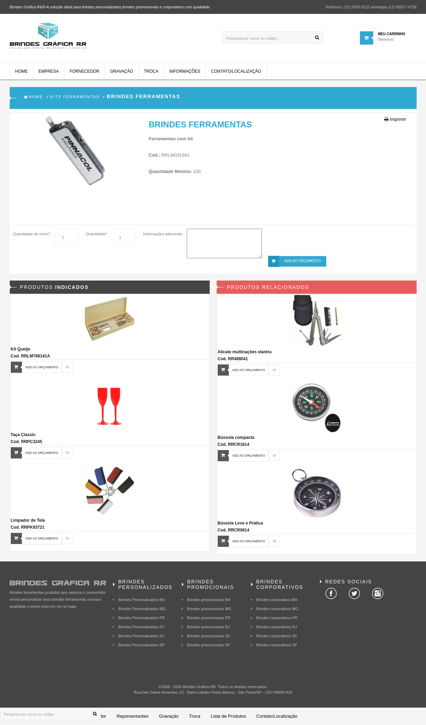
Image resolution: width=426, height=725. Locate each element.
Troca (151, 71)
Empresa (49, 71)
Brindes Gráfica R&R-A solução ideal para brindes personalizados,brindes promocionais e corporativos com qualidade (110, 7)
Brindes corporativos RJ (276, 627)
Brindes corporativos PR (277, 618)
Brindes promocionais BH (208, 600)
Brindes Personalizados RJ (141, 627)
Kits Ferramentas (75, 97)
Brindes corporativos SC (277, 636)
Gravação (121, 71)
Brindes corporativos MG (277, 609)
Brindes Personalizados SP (141, 645)
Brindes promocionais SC (208, 636)
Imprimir (395, 119)
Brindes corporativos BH (277, 600)
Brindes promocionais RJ (208, 627)
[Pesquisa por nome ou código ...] (273, 37)
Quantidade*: (97, 234)
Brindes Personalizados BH (141, 600)
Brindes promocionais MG (209, 609)
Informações (184, 71)
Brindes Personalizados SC (141, 636)
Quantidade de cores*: (32, 234)
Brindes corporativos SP (276, 645)
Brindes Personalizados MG (142, 609)
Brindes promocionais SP (208, 645)
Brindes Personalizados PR (141, 618)
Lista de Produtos (228, 716)
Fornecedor (84, 71)
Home (21, 71)
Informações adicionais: (163, 234)
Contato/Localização (236, 71)
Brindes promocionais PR (208, 618)
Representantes (132, 716)
